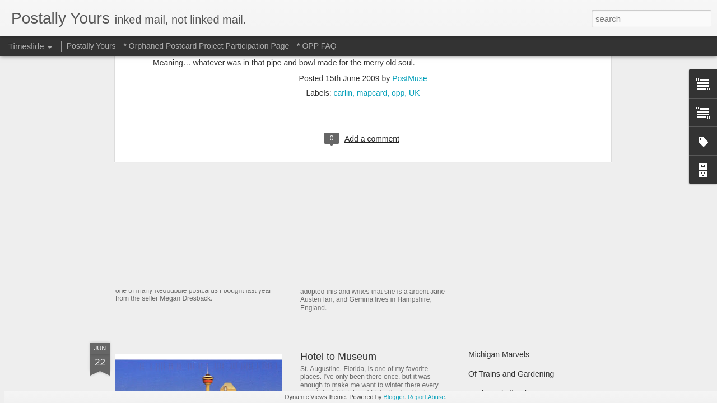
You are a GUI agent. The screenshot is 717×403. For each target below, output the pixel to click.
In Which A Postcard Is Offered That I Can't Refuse (413, 214)
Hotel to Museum (338, 356)
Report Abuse (426, 396)
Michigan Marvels (498, 354)
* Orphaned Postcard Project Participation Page (206, 45)
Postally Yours (91, 45)
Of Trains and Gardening (511, 373)
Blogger (393, 396)
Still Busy (484, 239)
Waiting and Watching (506, 258)
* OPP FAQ (317, 45)
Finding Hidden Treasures (513, 219)
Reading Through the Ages (360, 263)
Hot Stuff (483, 278)
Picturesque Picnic (500, 199)
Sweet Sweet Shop (172, 260)
